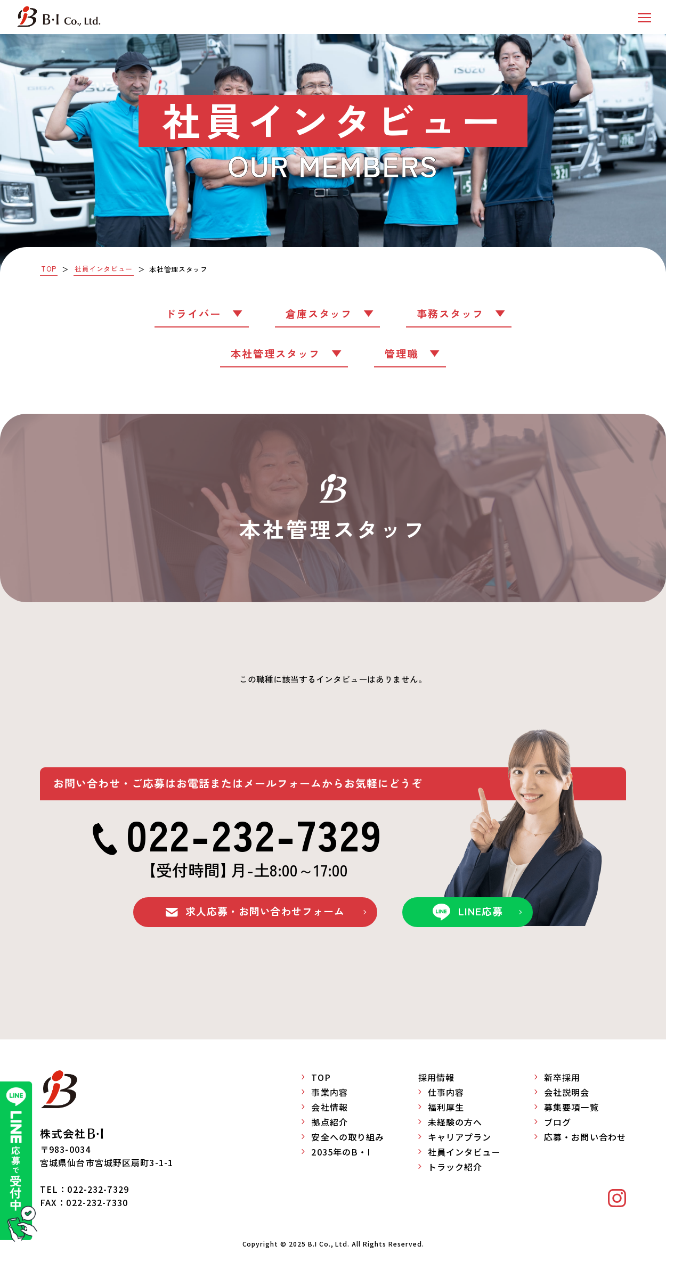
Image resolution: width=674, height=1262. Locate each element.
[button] (644, 17)
